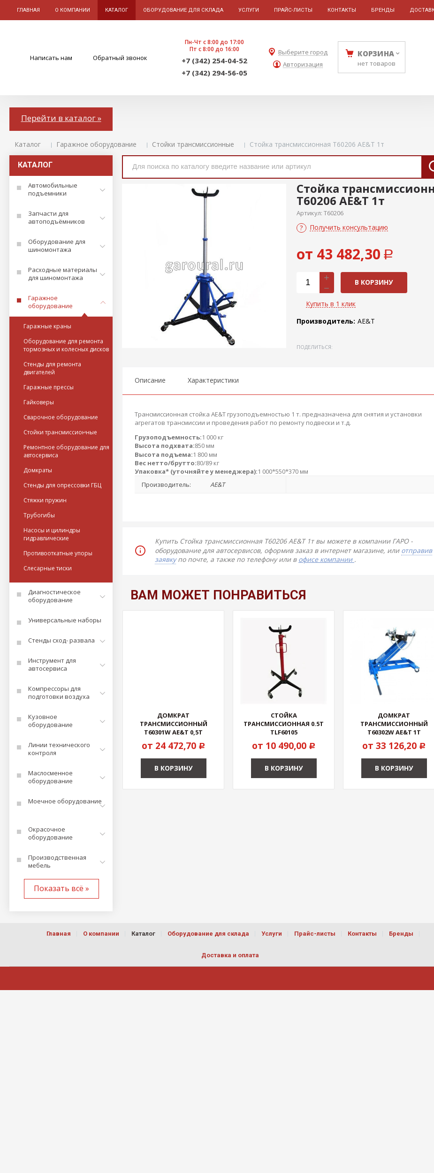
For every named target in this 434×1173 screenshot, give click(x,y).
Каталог (28, 144)
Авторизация (303, 64)
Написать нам (51, 57)
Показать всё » (61, 888)
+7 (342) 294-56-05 (214, 72)
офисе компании (326, 559)
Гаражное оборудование (96, 144)
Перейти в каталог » (61, 118)
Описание (150, 380)
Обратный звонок (120, 57)
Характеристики (213, 380)
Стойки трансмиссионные (193, 144)
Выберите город (302, 52)
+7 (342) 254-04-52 (214, 60)
